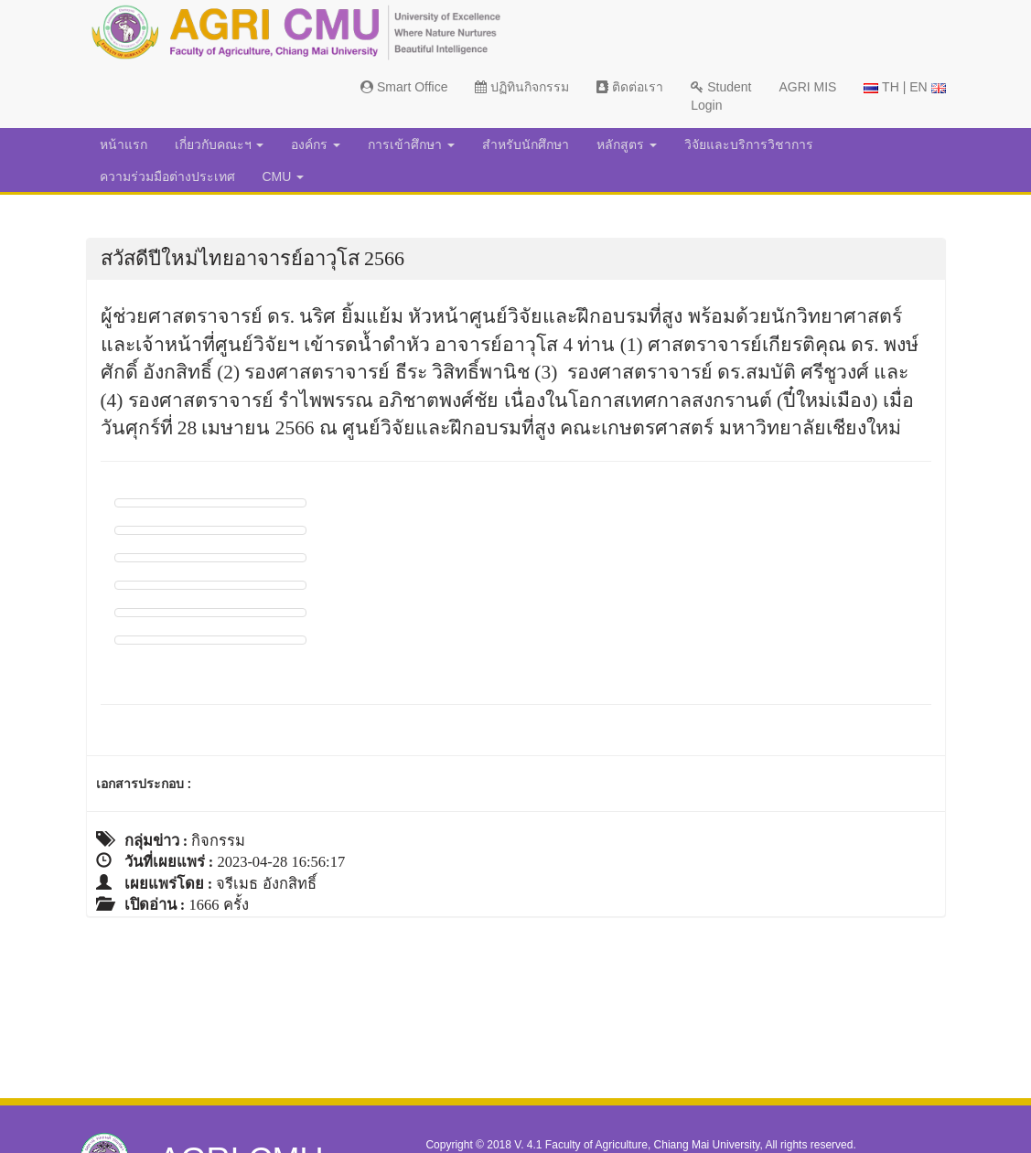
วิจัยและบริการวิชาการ (748, 144)
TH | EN (904, 87)
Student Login (721, 96)
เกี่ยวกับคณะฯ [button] (219, 144)
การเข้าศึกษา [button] (411, 144)
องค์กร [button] (315, 144)
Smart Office (403, 87)
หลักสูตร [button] (626, 144)
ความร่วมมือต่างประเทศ (167, 176)
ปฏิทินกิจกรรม (522, 87)
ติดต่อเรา (629, 87)
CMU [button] (284, 176)
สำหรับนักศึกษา (525, 144)
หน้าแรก (123, 144)
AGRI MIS (807, 87)
